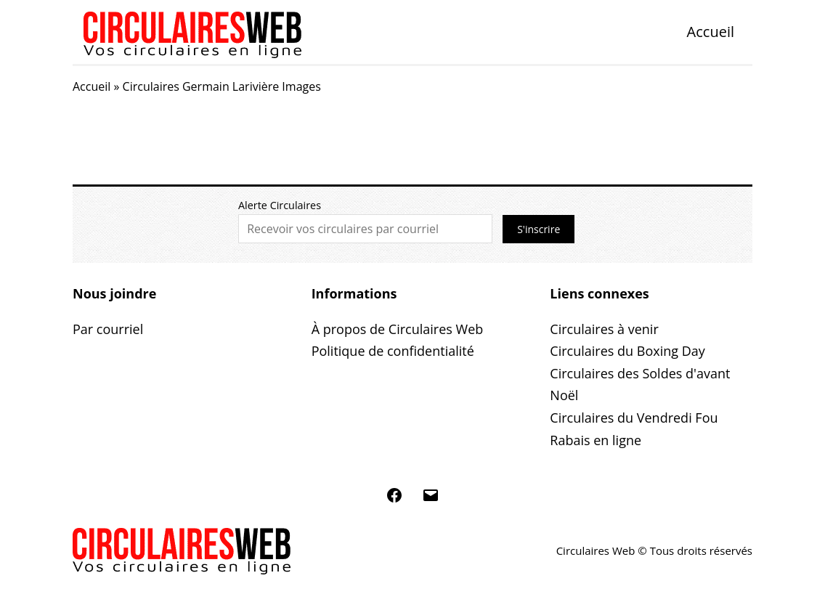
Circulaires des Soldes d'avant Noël (640, 384)
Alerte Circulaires (279, 205)
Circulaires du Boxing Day (627, 350)
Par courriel (108, 329)
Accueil (710, 31)
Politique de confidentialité (393, 350)
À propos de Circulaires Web (398, 329)
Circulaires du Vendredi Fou (634, 417)
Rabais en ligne (595, 440)
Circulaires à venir (604, 329)
